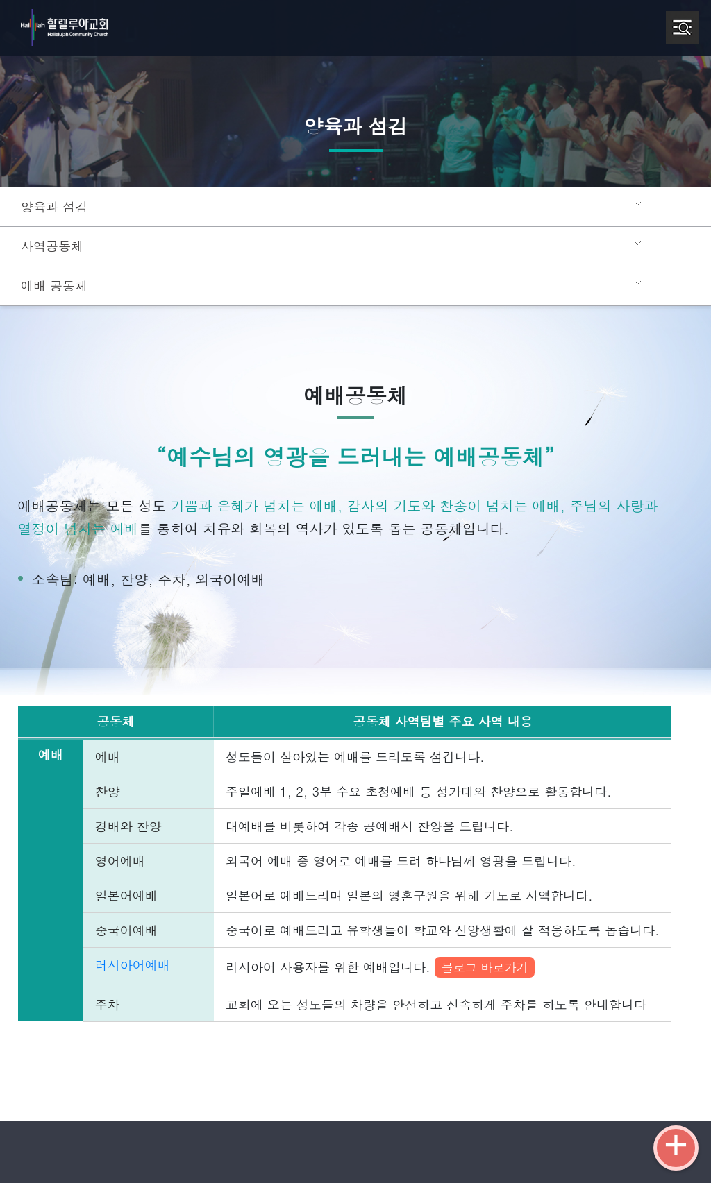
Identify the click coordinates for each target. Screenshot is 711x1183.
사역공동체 (50, 246)
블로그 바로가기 (454, 967)
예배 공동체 (52, 286)
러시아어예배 (126, 964)
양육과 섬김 (52, 207)
